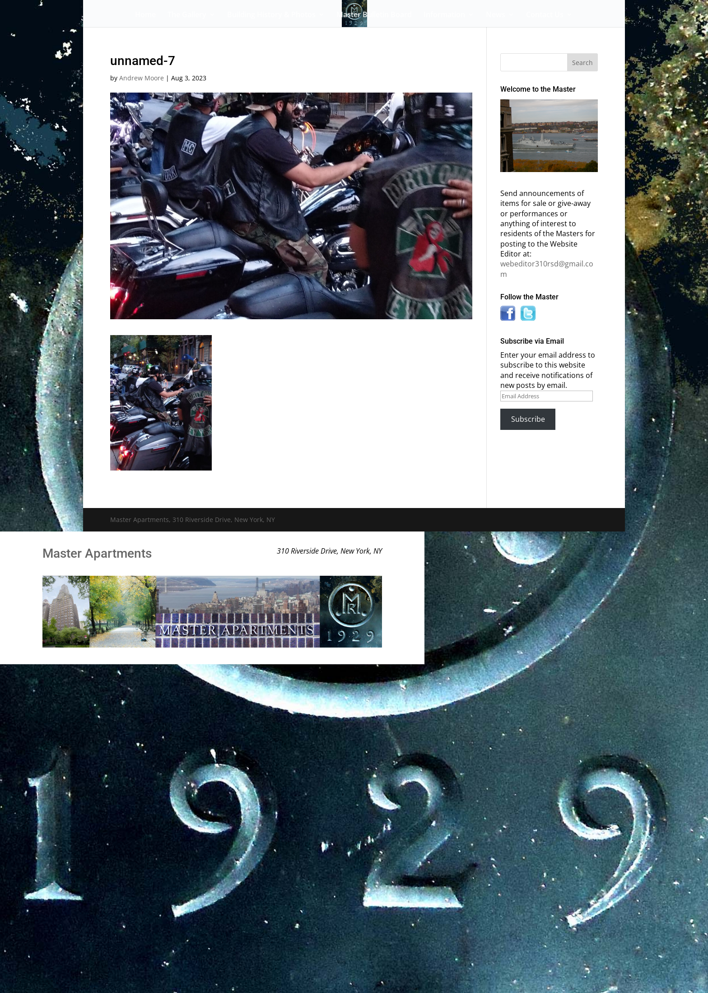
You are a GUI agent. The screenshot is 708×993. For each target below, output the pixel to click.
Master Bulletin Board (374, 15)
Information (444, 15)
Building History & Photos (271, 15)
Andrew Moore (141, 78)
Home (145, 15)
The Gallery (187, 15)
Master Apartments (97, 553)
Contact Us (545, 15)
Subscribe (528, 419)
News (495, 15)
